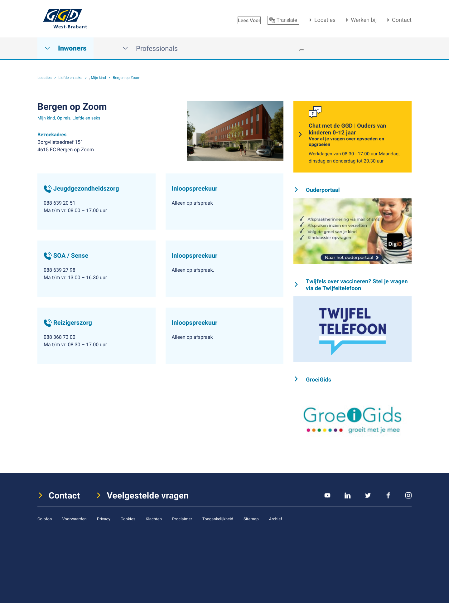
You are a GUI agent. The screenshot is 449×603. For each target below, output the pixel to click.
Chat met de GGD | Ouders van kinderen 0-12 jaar (356, 135)
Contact (402, 20)
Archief (275, 519)
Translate (283, 20)
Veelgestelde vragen (148, 495)
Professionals (150, 48)
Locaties (325, 20)
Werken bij (364, 20)
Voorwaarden (74, 519)
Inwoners (65, 48)
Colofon (44, 519)
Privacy (103, 519)
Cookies (128, 519)
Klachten (154, 519)
